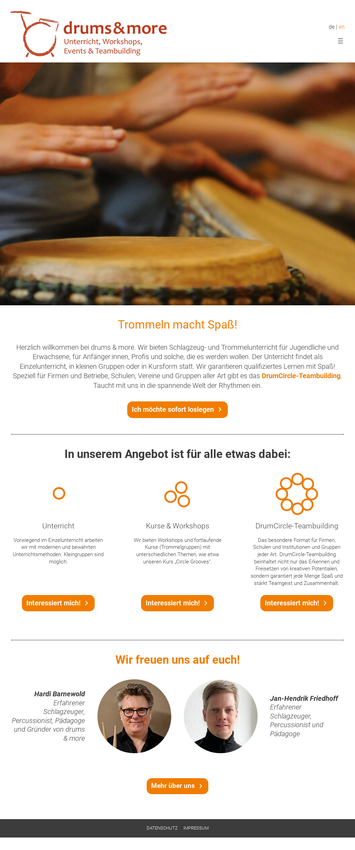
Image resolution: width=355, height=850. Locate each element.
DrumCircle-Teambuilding (301, 376)
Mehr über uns (173, 786)
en (342, 27)
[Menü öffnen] (340, 41)
